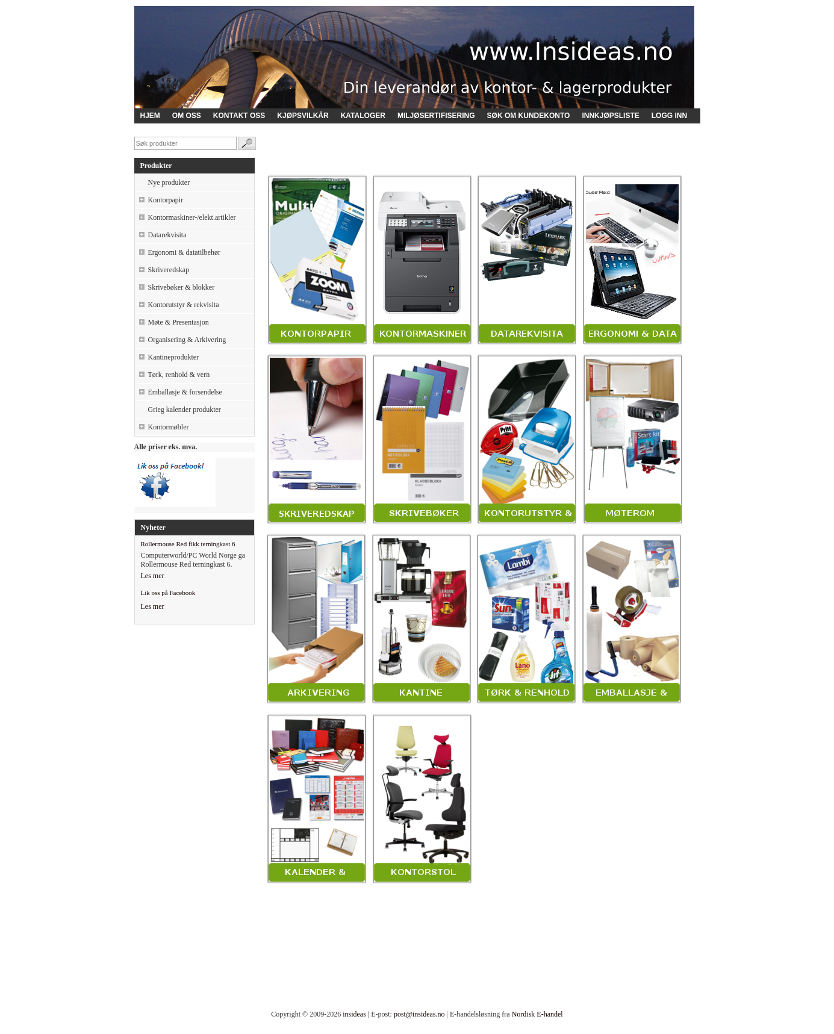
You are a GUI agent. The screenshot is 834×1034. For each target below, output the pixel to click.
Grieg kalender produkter (184, 409)
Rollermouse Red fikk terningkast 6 (188, 543)
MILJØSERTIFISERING (436, 115)
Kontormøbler (168, 427)
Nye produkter (169, 182)
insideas (354, 1014)
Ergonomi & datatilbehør (184, 252)
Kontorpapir (166, 200)
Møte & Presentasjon (178, 322)
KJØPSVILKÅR (302, 115)
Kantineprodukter (173, 357)
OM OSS (186, 115)
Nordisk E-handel (537, 1014)
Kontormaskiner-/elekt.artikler (192, 217)
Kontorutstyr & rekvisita (183, 305)
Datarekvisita (167, 235)
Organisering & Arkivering (187, 339)
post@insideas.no (419, 1014)
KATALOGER (363, 115)
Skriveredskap (169, 270)
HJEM (150, 115)
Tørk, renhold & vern (179, 374)
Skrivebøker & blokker (181, 287)
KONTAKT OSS (239, 115)
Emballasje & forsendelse (185, 392)
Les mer (152, 576)
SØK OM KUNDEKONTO (528, 115)
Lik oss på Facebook (168, 592)
